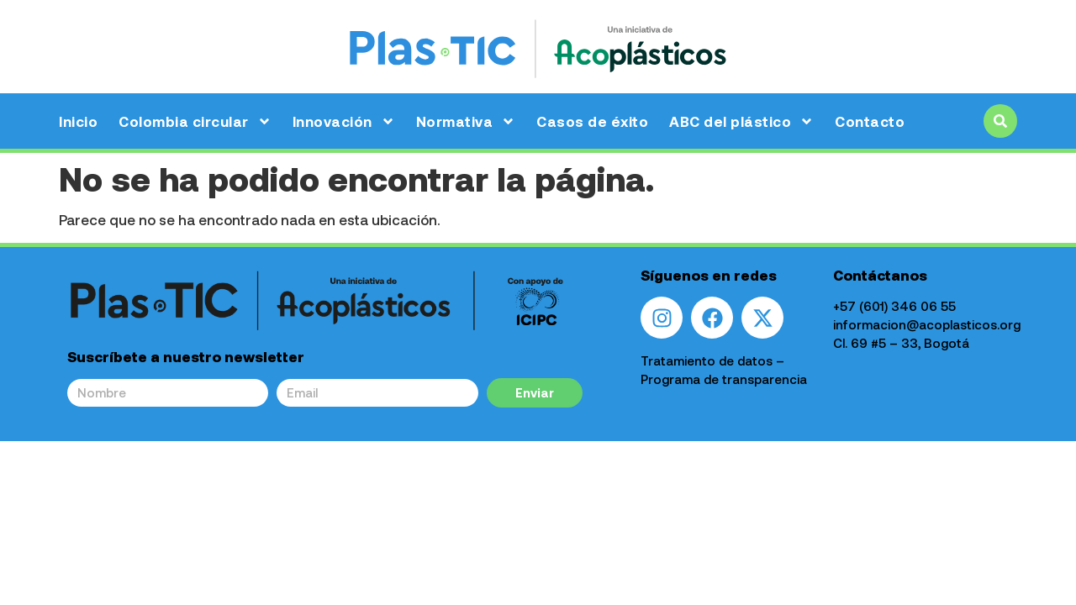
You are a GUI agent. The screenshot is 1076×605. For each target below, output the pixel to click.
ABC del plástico (741, 121)
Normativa (466, 121)
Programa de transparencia (724, 379)
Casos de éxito (592, 121)
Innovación (344, 121)
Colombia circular (195, 121)
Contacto (870, 121)
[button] (1000, 121)
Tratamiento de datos (707, 360)
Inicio (78, 121)
